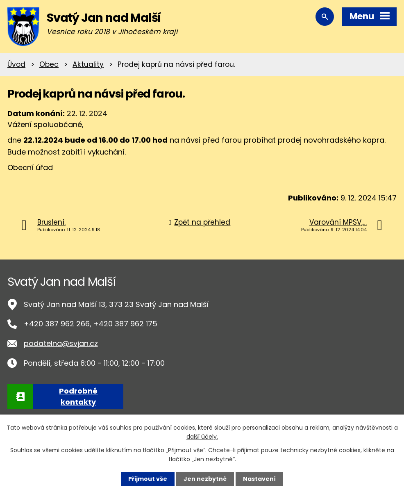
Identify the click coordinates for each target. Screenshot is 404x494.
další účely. (202, 437)
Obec (49, 64)
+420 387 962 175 (125, 324)
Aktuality (88, 64)
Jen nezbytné (205, 479)
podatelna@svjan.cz (61, 343)
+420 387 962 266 (57, 324)
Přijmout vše (147, 479)
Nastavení (259, 479)
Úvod (16, 64)
